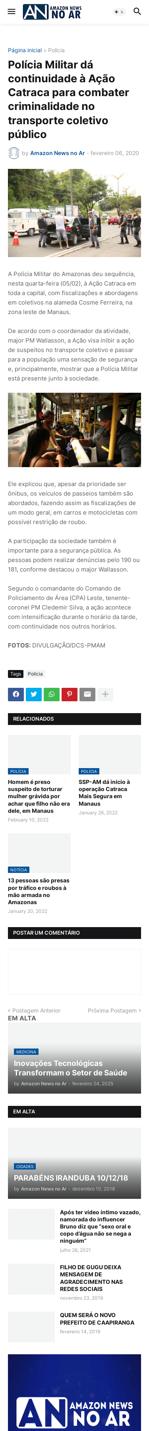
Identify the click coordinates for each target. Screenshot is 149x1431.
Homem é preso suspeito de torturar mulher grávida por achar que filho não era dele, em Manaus (39, 796)
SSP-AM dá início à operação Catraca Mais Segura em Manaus (104, 792)
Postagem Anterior (36, 1010)
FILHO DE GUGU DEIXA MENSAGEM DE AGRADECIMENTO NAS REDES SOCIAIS (91, 1278)
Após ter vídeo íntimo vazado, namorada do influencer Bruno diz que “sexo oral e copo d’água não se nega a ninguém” (100, 1226)
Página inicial (25, 50)
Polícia (56, 50)
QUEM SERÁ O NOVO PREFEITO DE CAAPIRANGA (97, 1318)
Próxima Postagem (112, 1010)
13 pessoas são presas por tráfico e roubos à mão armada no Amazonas (39, 891)
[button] (11, 12)
